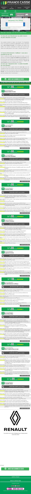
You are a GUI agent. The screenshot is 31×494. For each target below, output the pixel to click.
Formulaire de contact (15, 483)
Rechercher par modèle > (6, 27)
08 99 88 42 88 (13, 94)
